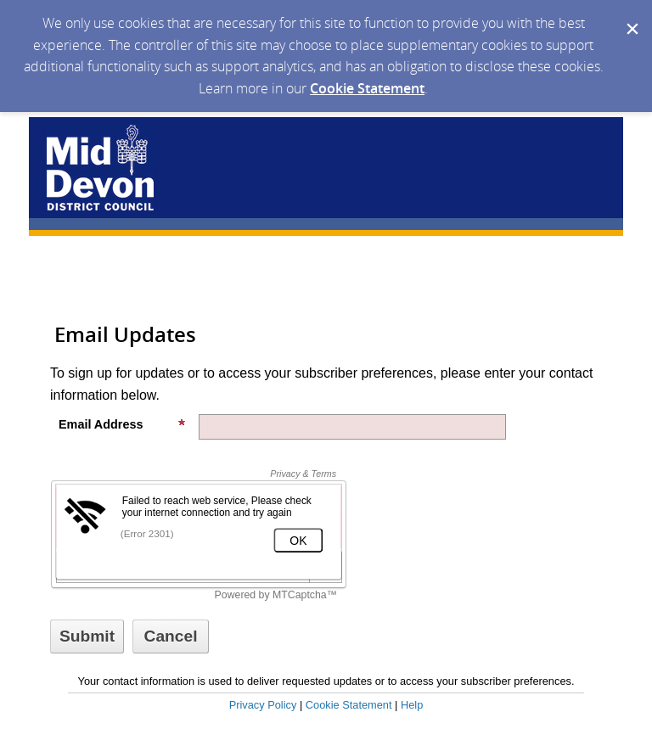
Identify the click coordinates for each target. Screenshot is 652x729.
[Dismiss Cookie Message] (631, 16)
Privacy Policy (263, 704)
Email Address (122, 424)
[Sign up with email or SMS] (87, 636)
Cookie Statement (367, 88)
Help (412, 704)
